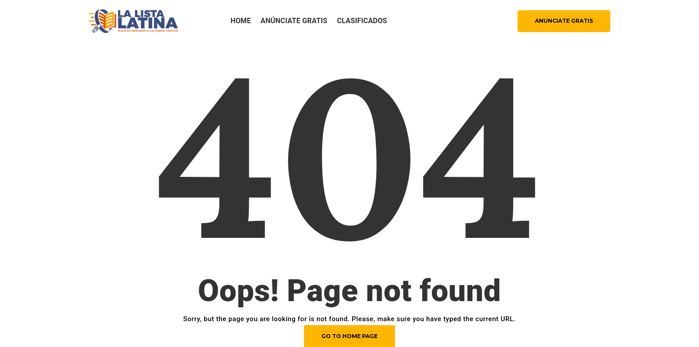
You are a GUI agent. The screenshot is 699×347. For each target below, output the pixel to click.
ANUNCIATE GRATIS (564, 20)
